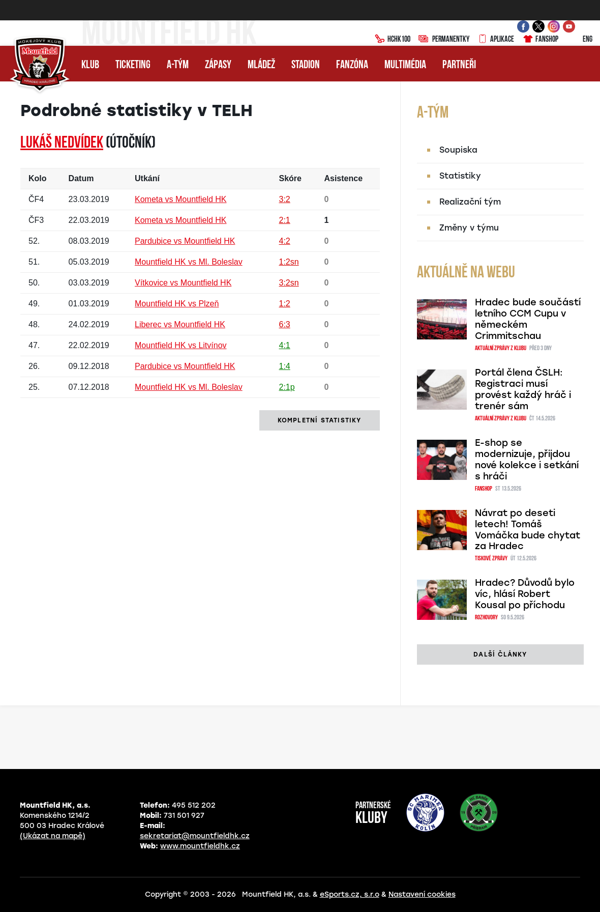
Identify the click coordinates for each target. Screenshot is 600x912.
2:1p (286, 387)
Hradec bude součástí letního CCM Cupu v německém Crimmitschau (528, 319)
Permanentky (443, 40)
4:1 (284, 345)
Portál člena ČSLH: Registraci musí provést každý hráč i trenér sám (523, 389)
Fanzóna (352, 65)
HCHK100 (392, 40)
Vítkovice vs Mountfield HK (183, 282)
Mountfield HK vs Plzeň (177, 303)
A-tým (178, 65)
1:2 (284, 303)
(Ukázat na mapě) (52, 836)
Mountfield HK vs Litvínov (181, 345)
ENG (579, 40)
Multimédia (405, 65)
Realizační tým (470, 202)
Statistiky (460, 176)
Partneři (459, 65)
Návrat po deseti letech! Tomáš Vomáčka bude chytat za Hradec (527, 529)
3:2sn (288, 282)
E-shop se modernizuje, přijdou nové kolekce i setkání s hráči (527, 459)
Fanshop (540, 40)
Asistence (343, 178)
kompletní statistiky (320, 420)
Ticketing (133, 65)
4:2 (284, 241)
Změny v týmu (469, 228)
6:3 (284, 324)
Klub (90, 65)
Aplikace (495, 40)
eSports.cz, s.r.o (349, 894)
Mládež (261, 65)
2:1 (284, 220)
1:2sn (288, 262)
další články (500, 654)
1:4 (284, 366)
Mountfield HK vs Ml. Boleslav (189, 262)
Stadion (305, 65)
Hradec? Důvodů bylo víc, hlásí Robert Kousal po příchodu (525, 594)
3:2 (284, 199)
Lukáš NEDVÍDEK (61, 143)
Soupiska (458, 150)
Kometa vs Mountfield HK (181, 199)
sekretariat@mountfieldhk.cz (195, 836)
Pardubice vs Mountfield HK (185, 241)
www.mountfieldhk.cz (200, 846)
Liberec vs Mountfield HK (180, 324)
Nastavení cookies (422, 894)
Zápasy (218, 65)
